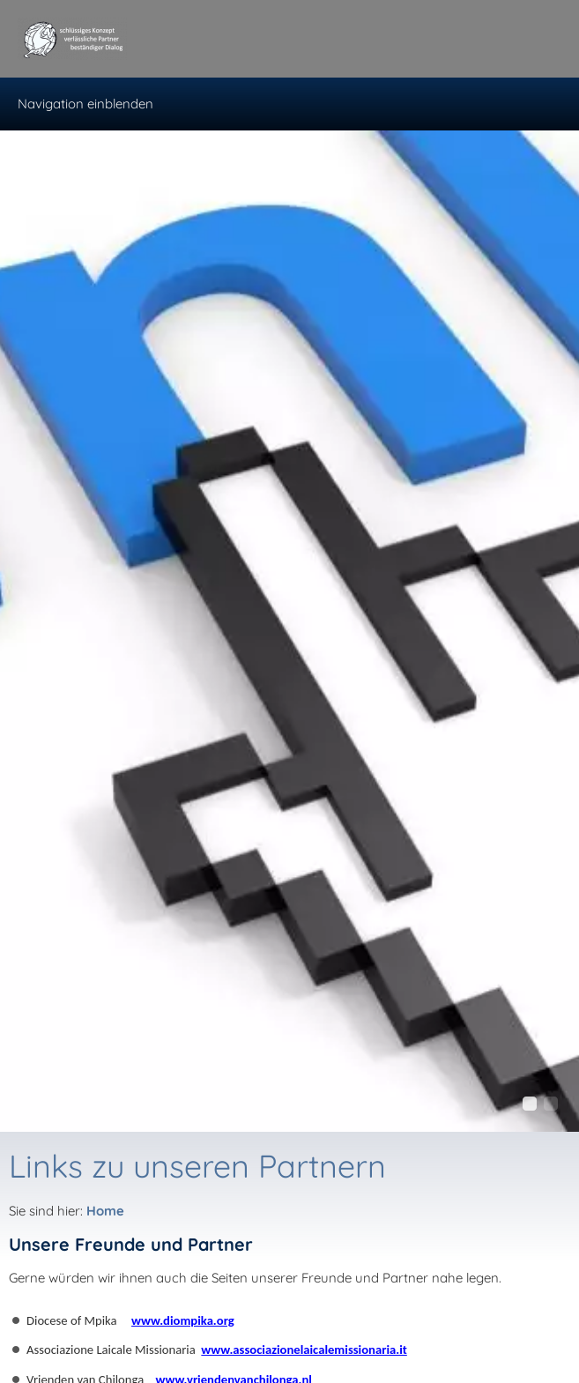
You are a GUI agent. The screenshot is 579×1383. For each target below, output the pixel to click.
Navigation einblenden (85, 103)
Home (105, 1210)
